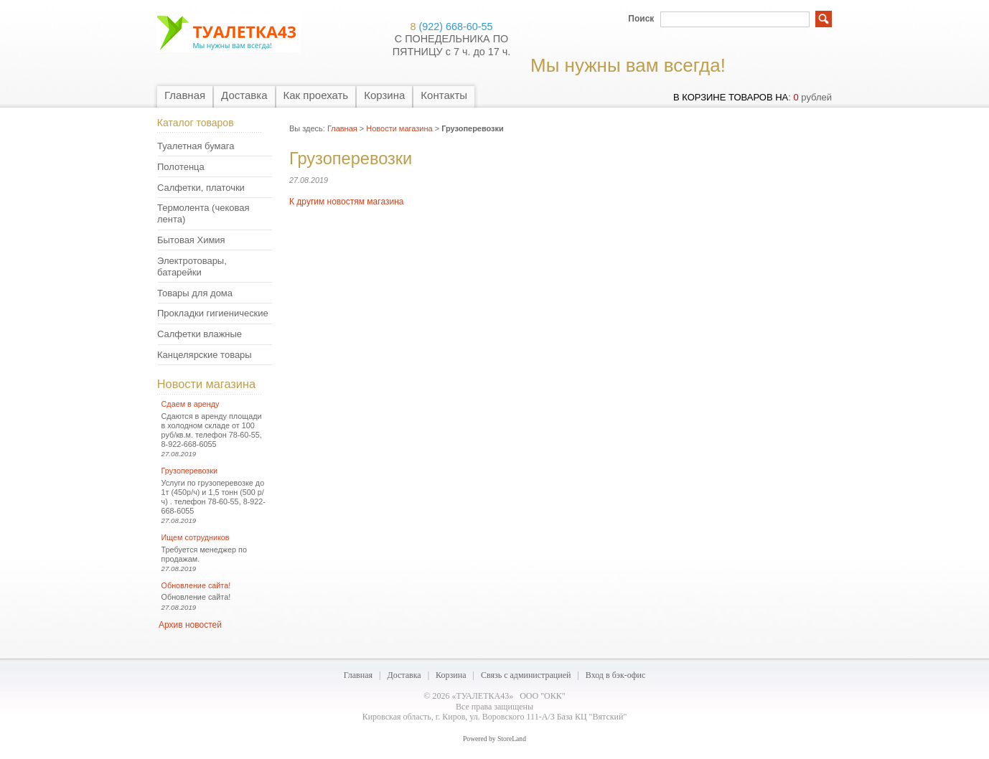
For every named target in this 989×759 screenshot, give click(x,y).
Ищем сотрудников (195, 537)
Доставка (244, 95)
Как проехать (316, 95)
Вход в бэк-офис (615, 675)
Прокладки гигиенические (212, 313)
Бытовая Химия (191, 240)
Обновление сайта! (196, 585)
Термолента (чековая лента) (203, 213)
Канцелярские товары (204, 354)
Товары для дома (195, 293)
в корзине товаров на (730, 97)
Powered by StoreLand (494, 738)
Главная (184, 95)
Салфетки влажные (199, 334)
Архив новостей (190, 625)
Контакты (444, 95)
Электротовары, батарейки (192, 266)
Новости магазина (206, 383)
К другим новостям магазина (346, 202)
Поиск (641, 19)
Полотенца (181, 166)
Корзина (384, 95)
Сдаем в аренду (190, 404)
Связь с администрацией (526, 675)
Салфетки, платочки (201, 187)
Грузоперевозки (189, 470)
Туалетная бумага (195, 146)
